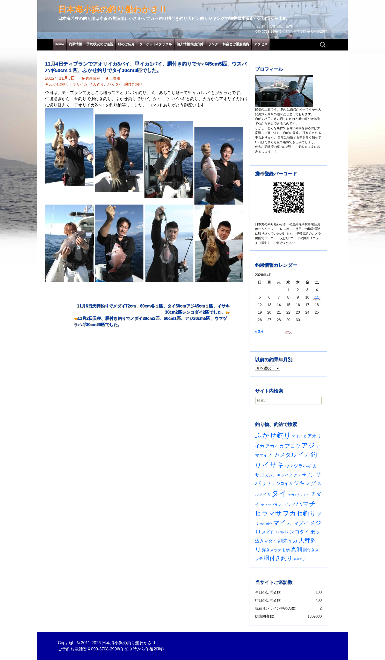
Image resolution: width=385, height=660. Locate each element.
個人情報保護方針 (190, 44)
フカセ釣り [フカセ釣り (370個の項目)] (299, 513)
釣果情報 (75, 44)
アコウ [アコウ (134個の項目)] (292, 446)
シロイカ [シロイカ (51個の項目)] (284, 483)
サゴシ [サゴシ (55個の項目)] (308, 475)
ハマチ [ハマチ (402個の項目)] (306, 503)
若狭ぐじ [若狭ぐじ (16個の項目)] (299, 559)
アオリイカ (78, 84)
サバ (109, 84)
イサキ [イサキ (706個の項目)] (273, 465)
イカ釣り (96, 84)
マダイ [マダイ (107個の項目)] (301, 523)
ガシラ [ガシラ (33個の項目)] (270, 475)
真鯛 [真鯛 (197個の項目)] (296, 549)
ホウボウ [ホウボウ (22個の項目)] (266, 524)
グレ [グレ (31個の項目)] (297, 475)
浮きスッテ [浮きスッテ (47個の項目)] (271, 550)
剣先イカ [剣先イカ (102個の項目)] (287, 540)
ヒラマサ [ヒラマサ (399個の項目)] (268, 513)
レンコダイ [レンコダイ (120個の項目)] (297, 531)
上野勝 (114, 78)
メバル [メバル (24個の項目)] (279, 532)
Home (59, 44)
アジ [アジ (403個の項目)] (308, 445)
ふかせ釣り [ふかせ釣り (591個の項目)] (273, 435)
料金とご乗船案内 (235, 44)
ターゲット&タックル (155, 44)
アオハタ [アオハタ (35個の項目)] (299, 436)
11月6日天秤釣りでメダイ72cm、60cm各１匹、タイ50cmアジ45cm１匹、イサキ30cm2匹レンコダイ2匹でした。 (153, 309)
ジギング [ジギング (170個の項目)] (305, 483)
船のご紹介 (126, 44)
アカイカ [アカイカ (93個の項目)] (274, 446)
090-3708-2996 (105, 649)
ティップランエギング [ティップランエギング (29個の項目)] (278, 505)
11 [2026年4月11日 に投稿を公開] (317, 297)
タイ (118, 84)
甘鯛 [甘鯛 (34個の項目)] (286, 550)
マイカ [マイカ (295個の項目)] (283, 522)
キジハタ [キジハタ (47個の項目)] (285, 475)
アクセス (260, 44)
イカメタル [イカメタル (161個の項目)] (282, 455)
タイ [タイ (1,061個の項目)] (279, 493)
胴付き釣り (133, 84)
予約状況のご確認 (99, 44)
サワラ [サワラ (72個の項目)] (268, 483)
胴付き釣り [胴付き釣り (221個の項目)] (278, 558)
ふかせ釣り (58, 84)
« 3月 (259, 331)
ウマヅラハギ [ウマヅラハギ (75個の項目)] (298, 465)
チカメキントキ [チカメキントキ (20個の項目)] (299, 494)
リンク (213, 44)
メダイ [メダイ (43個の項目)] (267, 532)
